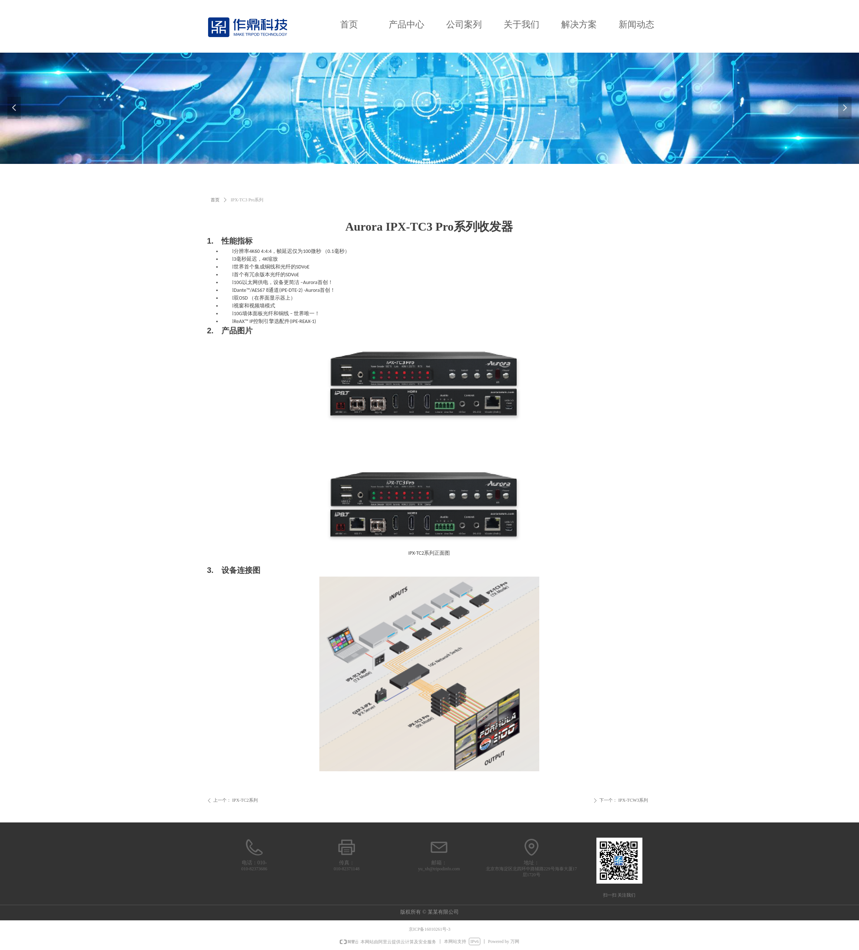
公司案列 (464, 24)
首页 (349, 24)
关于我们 (521, 24)
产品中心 (406, 24)
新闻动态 (636, 24)
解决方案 (579, 24)
